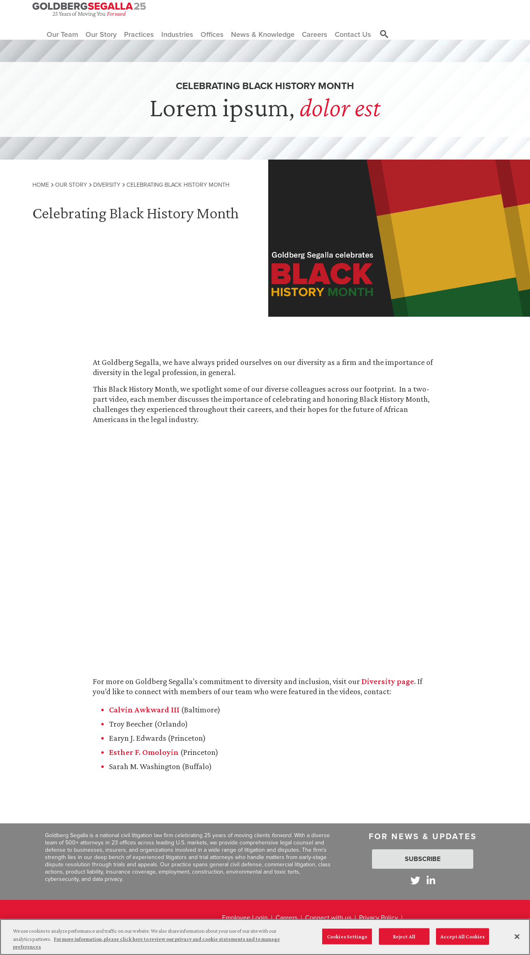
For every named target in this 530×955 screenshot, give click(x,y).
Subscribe (422, 858)
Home (40, 184)
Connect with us (328, 917)
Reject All (404, 936)
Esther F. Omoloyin (144, 752)
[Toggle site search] (384, 34)
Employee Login (245, 917)
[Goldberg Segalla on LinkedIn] (431, 880)
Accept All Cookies (462, 936)
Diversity (106, 184)
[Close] (517, 936)
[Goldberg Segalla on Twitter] (415, 880)
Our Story (71, 184)
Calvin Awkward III (145, 709)
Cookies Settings (347, 936)
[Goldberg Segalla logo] (89, 9)
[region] (265, 937)
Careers (286, 917)
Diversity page (387, 681)
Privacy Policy (378, 917)
